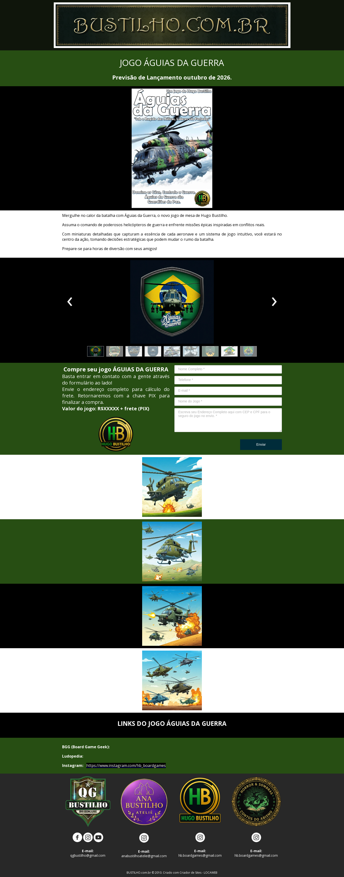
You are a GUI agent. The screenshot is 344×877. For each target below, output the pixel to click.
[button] (95, 351)
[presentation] (70, 302)
